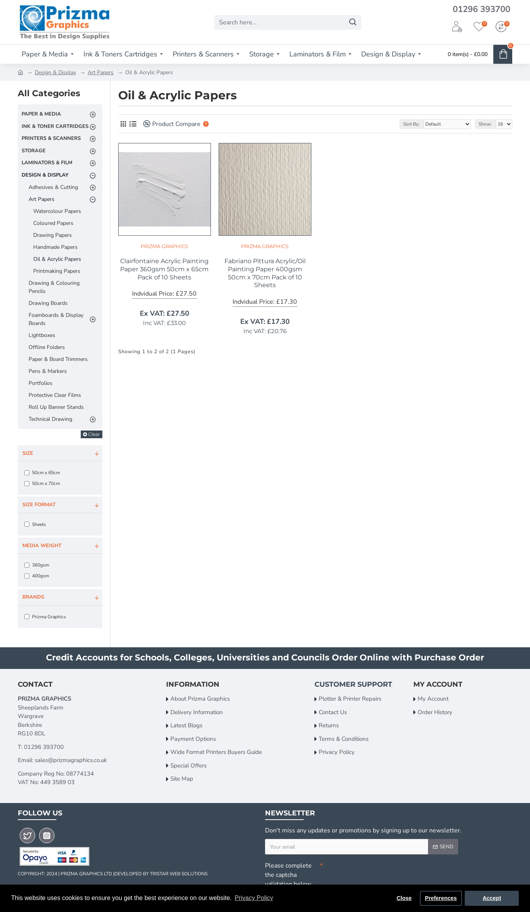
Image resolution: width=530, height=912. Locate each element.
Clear (94, 434)
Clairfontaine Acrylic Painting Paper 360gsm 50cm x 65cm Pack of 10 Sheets (164, 269)
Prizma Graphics (164, 246)
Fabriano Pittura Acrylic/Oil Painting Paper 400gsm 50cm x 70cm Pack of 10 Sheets (265, 273)
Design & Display (55, 72)
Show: (485, 124)
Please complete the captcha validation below (288, 874)
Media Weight (41, 545)
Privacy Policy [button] (253, 898)
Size (27, 453)
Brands (33, 597)
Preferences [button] (441, 898)
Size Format (39, 504)
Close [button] (404, 898)
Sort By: (411, 124)
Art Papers (101, 72)
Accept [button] (491, 898)
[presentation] (377, 872)
